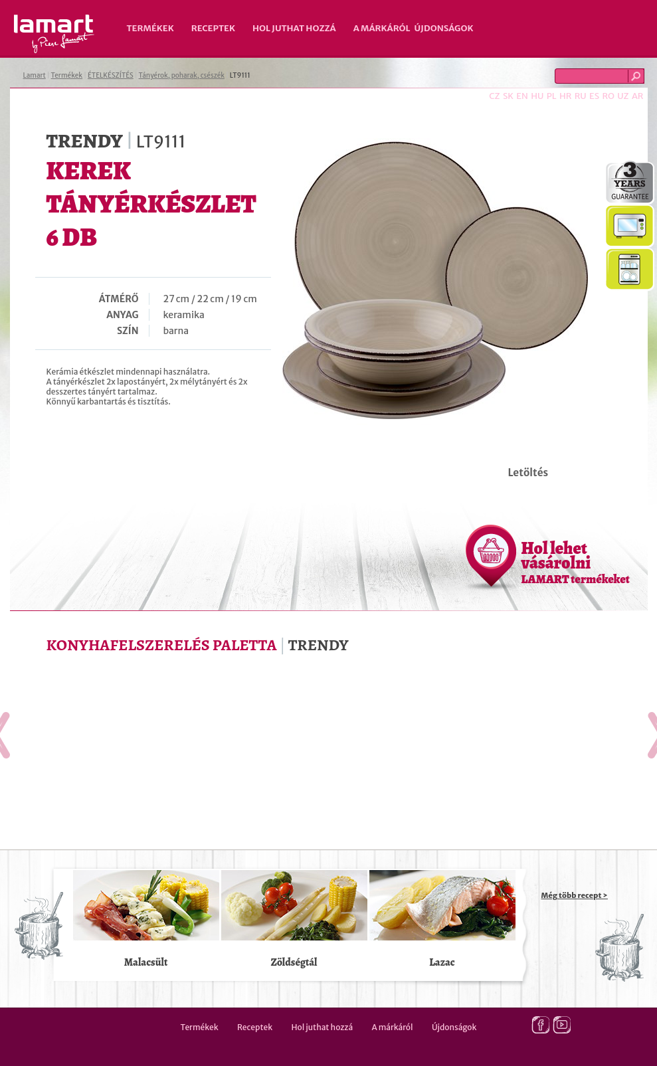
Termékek (150, 28)
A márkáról (382, 28)
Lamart (54, 33)
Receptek (213, 28)
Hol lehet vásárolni (575, 562)
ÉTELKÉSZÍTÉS (111, 75)
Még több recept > (574, 895)
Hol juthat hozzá (294, 28)
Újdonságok (444, 28)
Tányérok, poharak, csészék (182, 75)
